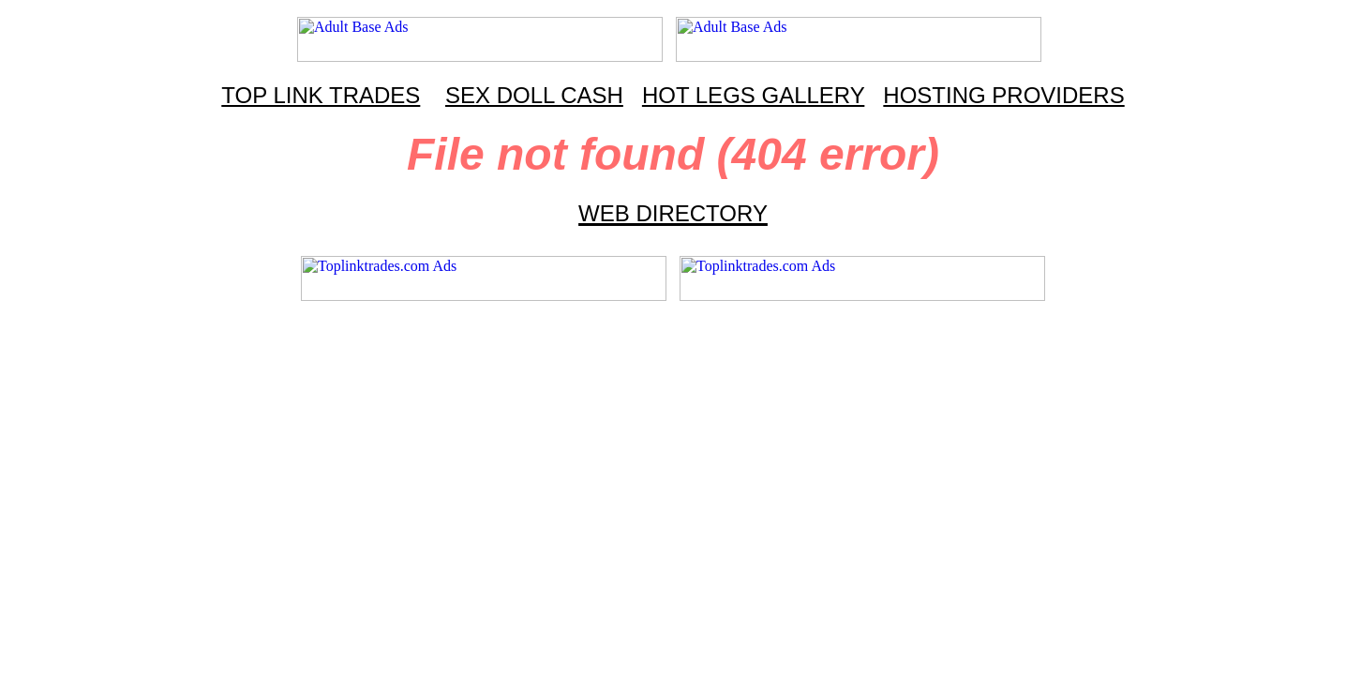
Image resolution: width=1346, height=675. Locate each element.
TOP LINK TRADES (320, 95)
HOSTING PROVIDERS (1003, 95)
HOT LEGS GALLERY (753, 95)
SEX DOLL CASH (534, 95)
